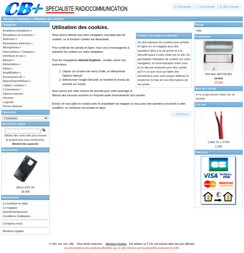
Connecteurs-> (12, 89)
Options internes (13, 93)
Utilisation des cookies (48, 18)
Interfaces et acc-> (14, 55)
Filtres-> (8, 68)
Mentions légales (13, 231)
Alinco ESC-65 (25, 187)
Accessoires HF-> (14, 76)
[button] (183, 7)
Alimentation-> (12, 64)
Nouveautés (10, 149)
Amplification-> (12, 72)
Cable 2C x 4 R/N (219, 142)
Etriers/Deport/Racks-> (17, 80)
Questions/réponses (15, 211)
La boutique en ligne (15, 203)
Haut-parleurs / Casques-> (19, 51)
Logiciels (8, 102)
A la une (200, 104)
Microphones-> (12, 47)
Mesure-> (9, 60)
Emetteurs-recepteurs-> (17, 30)
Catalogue (23, 18)
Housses (8, 97)
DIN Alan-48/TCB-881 (218, 74)
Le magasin (10, 207)
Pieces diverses (12, 106)
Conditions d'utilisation (16, 216)
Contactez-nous (12, 223)
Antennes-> (10, 38)
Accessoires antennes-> (18, 43)
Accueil (8, 18)
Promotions (203, 36)
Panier (199, 24)
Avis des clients (205, 88)
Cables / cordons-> (14, 85)
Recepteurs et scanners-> (19, 34)
